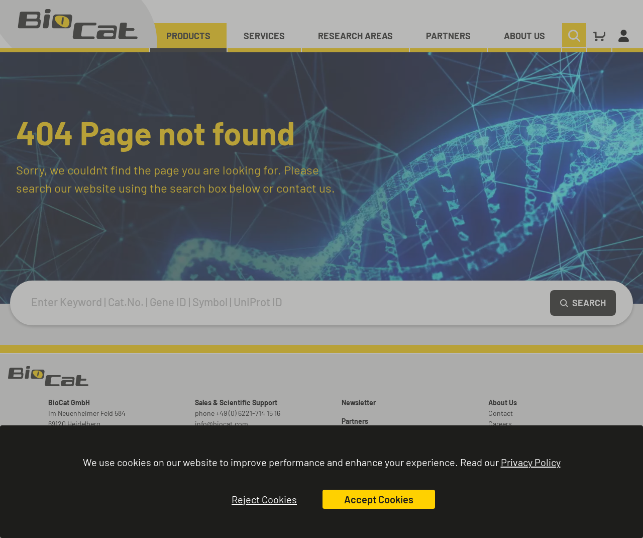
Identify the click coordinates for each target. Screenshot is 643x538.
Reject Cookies (264, 499)
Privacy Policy (531, 462)
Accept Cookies (378, 499)
